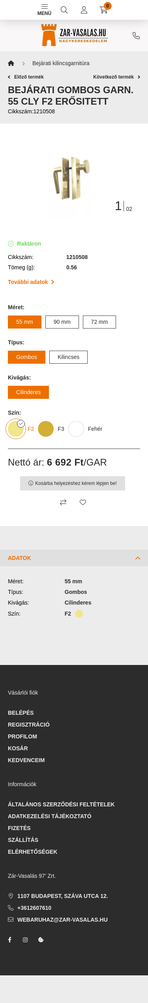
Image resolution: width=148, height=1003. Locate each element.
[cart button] (104, 10)
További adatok (31, 282)
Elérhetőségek (32, 852)
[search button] (64, 10)
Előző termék (26, 77)
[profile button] (84, 10)
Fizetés (19, 828)
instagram (25, 940)
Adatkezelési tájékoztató (50, 816)
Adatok (19, 558)
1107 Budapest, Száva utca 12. (62, 896)
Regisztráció (29, 724)
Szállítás (23, 840)
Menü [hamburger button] (44, 10)
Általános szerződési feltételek (61, 804)
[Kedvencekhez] (83, 502)
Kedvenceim (26, 760)
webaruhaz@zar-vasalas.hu (62, 920)
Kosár (18, 748)
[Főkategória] (11, 63)
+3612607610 (136, 35)
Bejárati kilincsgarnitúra (61, 63)
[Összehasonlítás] (63, 502)
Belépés (21, 713)
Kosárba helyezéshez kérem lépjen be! (76, 483)
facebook (9, 940)
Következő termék (116, 77)
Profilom (22, 736)
